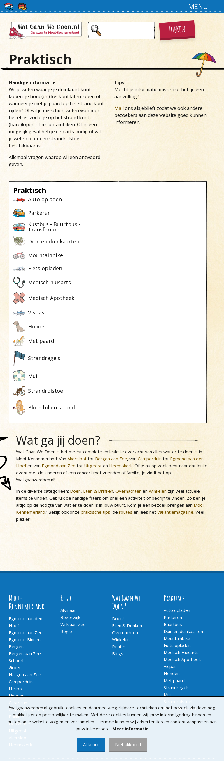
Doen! (118, 520)
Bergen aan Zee (111, 361)
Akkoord (91, 744)
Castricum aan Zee (27, 612)
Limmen (16, 598)
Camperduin (150, 361)
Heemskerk (120, 368)
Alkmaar (68, 512)
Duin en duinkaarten (183, 533)
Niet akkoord (128, 744)
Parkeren (173, 519)
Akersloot (77, 361)
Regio (66, 533)
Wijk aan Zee (73, 526)
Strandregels (177, 589)
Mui (167, 596)
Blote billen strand (182, 610)
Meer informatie (130, 728)
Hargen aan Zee (25, 577)
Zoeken (177, 28)
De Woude (19, 626)
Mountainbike (177, 540)
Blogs (117, 555)
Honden (172, 575)
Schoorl (16, 562)
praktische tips (95, 414)
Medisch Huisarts (181, 554)
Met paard (174, 582)
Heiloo (15, 591)
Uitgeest (93, 368)
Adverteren (20, 691)
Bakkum (16, 619)
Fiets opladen (177, 547)
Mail (119, 108)
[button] (112, 6)
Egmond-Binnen (25, 541)
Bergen (16, 548)
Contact (16, 684)
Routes (119, 548)
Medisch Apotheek (182, 561)
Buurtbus (173, 526)
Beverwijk (70, 519)
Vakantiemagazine (175, 414)
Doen (75, 393)
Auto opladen (177, 512)
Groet (15, 570)
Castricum (19, 605)
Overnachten (128, 393)
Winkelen (158, 393)
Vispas (170, 568)
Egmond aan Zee (59, 368)
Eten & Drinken (98, 393)
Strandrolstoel (178, 603)
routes (125, 414)
